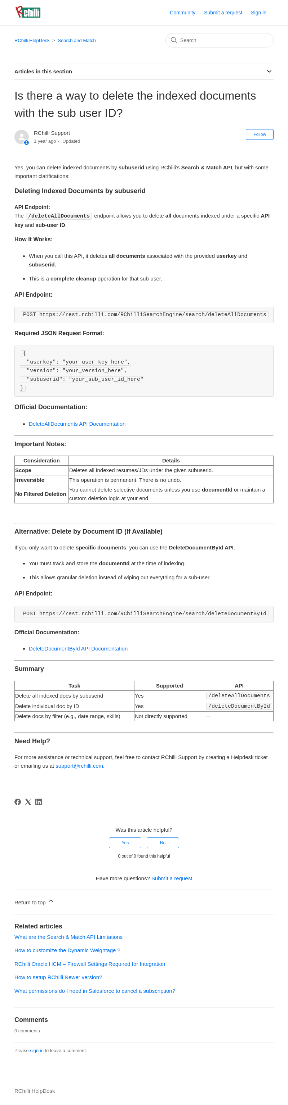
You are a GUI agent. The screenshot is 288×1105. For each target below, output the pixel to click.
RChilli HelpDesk (32, 40)
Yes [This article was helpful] (125, 841)
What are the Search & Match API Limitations (68, 936)
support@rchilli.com (79, 765)
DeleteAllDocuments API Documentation (77, 423)
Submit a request (223, 12)
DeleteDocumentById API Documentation (78, 648)
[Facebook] (17, 801)
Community (182, 12)
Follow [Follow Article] (259, 134)
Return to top (34, 900)
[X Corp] (28, 801)
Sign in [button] (258, 12)
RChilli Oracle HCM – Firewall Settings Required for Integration (89, 963)
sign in (37, 1049)
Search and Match (77, 40)
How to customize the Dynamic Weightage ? (67, 949)
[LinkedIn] (38, 801)
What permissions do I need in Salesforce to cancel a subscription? (94, 990)
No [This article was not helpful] (162, 841)
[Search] (219, 40)
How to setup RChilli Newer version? (58, 976)
